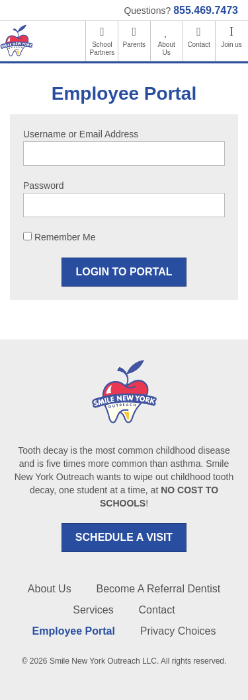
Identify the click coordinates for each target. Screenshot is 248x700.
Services (93, 609)
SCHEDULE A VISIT (124, 537)
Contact (198, 44)
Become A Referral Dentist (159, 588)
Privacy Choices (178, 631)
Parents (134, 44)
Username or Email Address (80, 134)
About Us (166, 48)
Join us (231, 44)
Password (43, 185)
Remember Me (59, 237)
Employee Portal (73, 631)
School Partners (102, 48)
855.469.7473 (205, 10)
